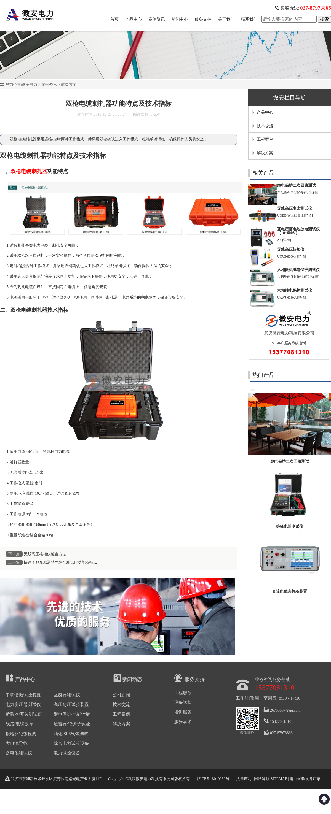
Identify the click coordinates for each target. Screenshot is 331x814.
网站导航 (261, 779)
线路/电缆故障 (19, 723)
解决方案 (68, 85)
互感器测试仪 (67, 695)
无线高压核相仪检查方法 (45, 554)
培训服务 (183, 712)
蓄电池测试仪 (19, 753)
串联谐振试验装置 (23, 695)
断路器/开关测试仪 (24, 714)
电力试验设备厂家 (305, 779)
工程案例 (265, 139)
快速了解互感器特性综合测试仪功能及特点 (60, 562)
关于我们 (226, 19)
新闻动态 (127, 678)
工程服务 (183, 692)
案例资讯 (156, 19)
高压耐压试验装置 (71, 704)
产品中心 (133, 19)
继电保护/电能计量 (72, 714)
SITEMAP (278, 779)
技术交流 (265, 126)
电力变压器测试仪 (23, 704)
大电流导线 (17, 743)
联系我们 (249, 19)
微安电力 (29, 85)
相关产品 (263, 173)
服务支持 (203, 19)
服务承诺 (183, 721)
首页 (114, 19)
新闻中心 (180, 19)
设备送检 (183, 702)
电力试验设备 (67, 753)
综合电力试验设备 (71, 743)
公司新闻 (121, 695)
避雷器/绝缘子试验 (72, 723)
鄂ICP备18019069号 (212, 779)
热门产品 (263, 375)
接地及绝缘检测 (21, 733)
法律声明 (244, 779)
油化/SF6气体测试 (71, 733)
